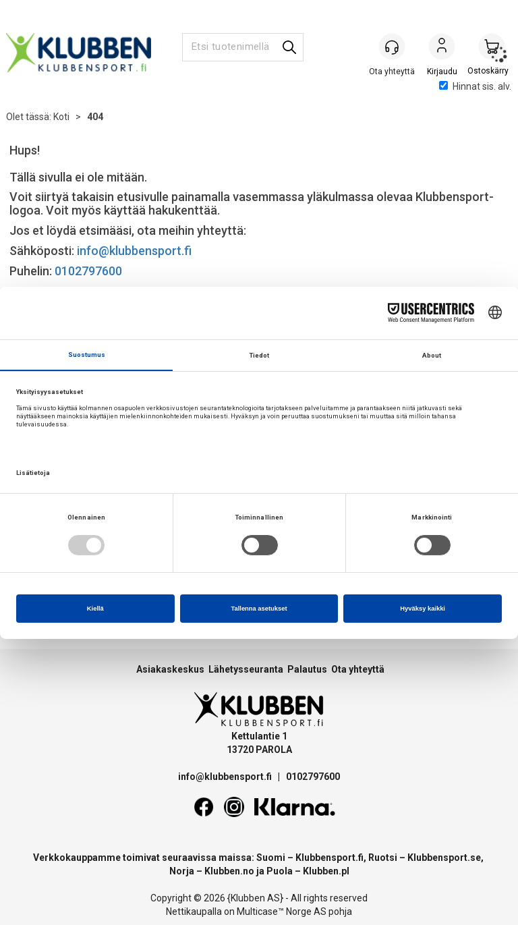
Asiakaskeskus (170, 669)
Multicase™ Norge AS (281, 911)
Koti (61, 116)
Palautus (307, 669)
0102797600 (88, 271)
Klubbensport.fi (329, 857)
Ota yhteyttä (357, 669)
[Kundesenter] (392, 46)
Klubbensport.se (444, 857)
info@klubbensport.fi (135, 251)
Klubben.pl (326, 871)
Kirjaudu (442, 48)
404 (95, 116)
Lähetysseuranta (245, 669)
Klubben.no (229, 871)
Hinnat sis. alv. (475, 86)
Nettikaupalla (194, 911)
